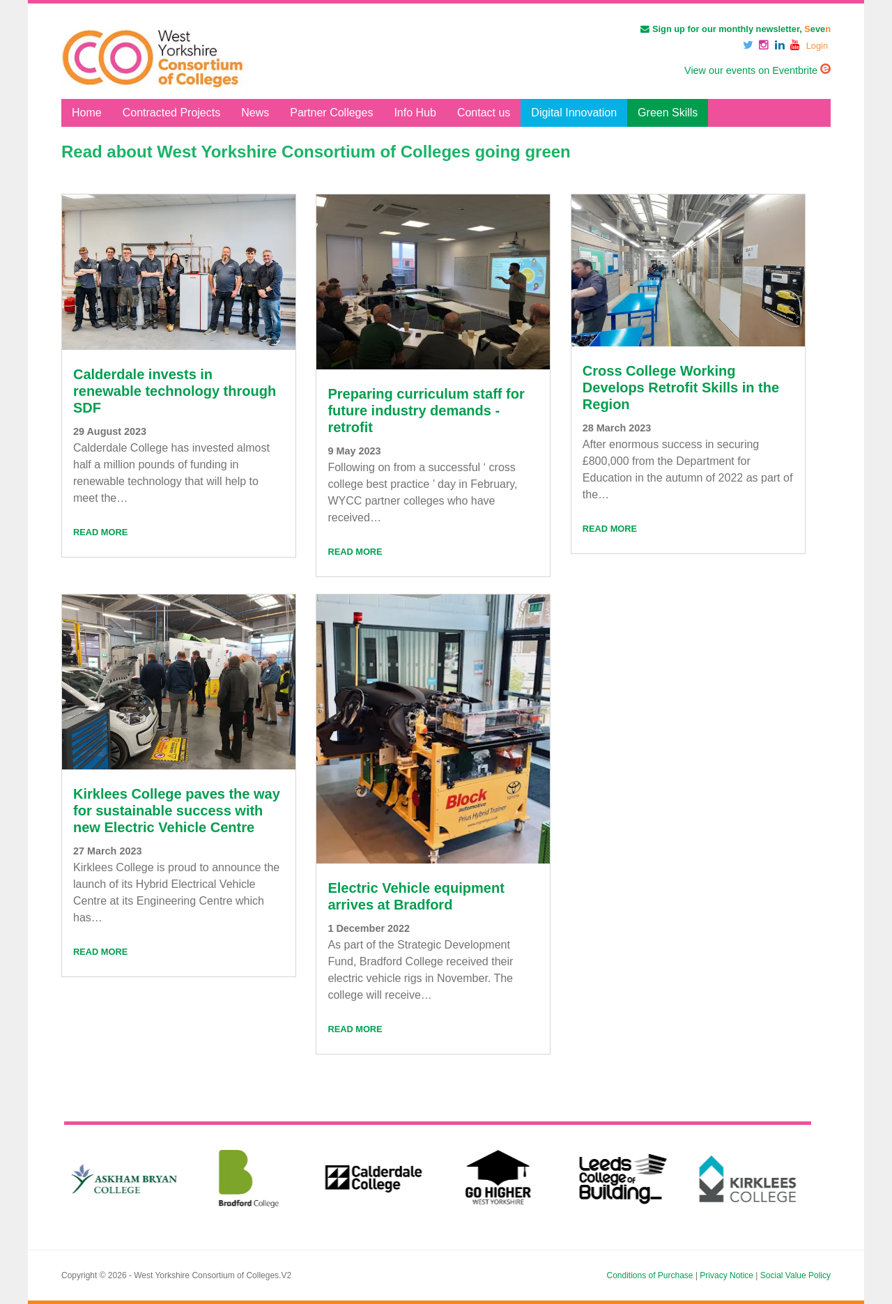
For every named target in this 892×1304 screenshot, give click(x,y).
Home (87, 112)
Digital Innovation (574, 112)
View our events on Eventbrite (757, 70)
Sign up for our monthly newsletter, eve (735, 29)
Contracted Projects (172, 112)
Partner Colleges (331, 112)
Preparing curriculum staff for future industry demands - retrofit (426, 410)
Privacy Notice (726, 1275)
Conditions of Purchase (649, 1275)
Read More (100, 532)
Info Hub (415, 112)
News (255, 112)
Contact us (483, 112)
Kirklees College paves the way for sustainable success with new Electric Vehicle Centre (176, 810)
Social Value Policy (795, 1275)
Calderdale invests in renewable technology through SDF (174, 391)
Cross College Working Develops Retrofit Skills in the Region (681, 387)
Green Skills (668, 112)
